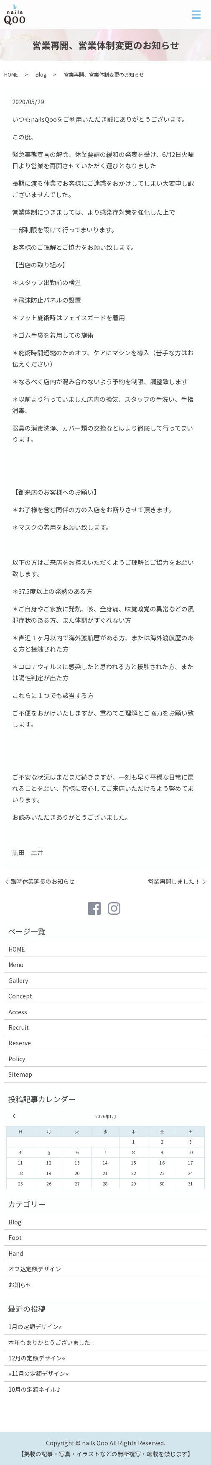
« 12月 (15, 1116)
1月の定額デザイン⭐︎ (35, 1326)
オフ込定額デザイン (34, 1269)
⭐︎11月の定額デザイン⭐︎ (38, 1373)
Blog (41, 74)
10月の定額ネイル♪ (35, 1389)
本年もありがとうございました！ (52, 1342)
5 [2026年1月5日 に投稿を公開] (49, 1152)
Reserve (19, 1043)
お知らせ (20, 1284)
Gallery (18, 980)
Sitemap (20, 1074)
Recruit (18, 1027)
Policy (16, 1058)
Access (17, 1012)
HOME (11, 74)
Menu (15, 964)
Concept (20, 996)
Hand (15, 1253)
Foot (15, 1237)
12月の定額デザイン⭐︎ (36, 1358)
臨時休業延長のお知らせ (42, 881)
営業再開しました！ (174, 881)
